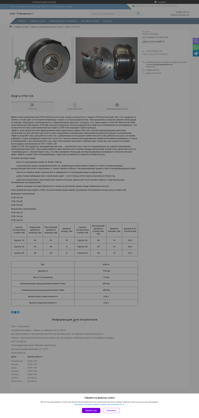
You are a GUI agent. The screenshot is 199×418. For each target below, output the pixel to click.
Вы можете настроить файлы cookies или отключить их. (98, 404)
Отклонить (111, 410)
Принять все (91, 410)
